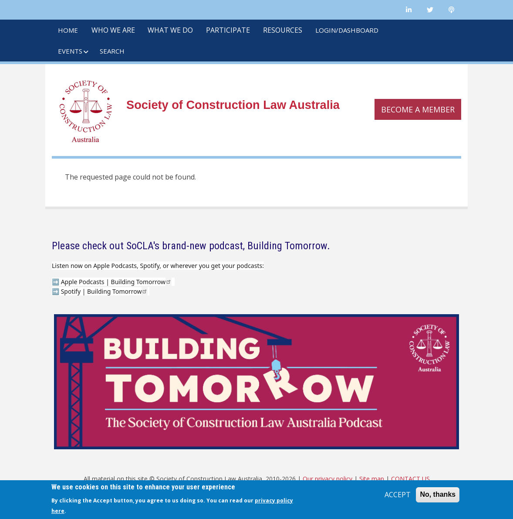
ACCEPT (398, 494)
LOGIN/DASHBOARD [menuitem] (346, 30)
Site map (371, 479)
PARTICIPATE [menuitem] (228, 30)
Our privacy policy (327, 479)
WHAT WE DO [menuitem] (170, 30)
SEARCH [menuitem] (112, 51)
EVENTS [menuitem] (70, 51)
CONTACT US (410, 479)
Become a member (418, 109)
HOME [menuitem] (68, 30)
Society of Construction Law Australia (233, 105)
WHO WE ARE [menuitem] (113, 30)
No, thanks (438, 494)
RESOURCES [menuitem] (282, 30)
